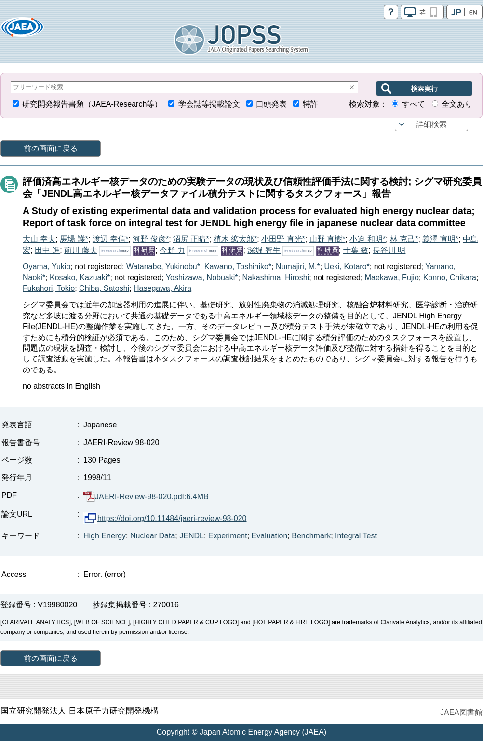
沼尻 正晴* (191, 239)
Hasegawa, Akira (162, 288)
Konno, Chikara (449, 278)
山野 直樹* (327, 239)
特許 (310, 104)
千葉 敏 (355, 250)
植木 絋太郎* (235, 239)
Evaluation (270, 536)
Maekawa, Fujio (392, 278)
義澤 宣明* (440, 239)
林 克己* (404, 239)
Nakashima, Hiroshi (275, 278)
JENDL (191, 536)
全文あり (457, 104)
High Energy (104, 536)
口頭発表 (271, 104)
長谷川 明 (389, 250)
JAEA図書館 (461, 712)
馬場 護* (74, 239)
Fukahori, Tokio (49, 288)
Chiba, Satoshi (104, 288)
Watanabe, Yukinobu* (163, 266)
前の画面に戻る (51, 148)
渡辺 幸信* (111, 239)
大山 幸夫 (39, 239)
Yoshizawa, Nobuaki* (202, 278)
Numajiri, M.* (298, 266)
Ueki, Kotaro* (347, 266)
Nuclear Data (152, 536)
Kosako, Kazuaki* (80, 278)
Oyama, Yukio (46, 266)
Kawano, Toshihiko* (237, 266)
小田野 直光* (283, 239)
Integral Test (356, 536)
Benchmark (311, 536)
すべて (413, 104)
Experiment (227, 536)
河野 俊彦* (151, 239)
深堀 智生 (263, 250)
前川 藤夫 (80, 250)
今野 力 (172, 250)
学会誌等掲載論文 (209, 104)
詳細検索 (431, 124)
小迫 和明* (367, 239)
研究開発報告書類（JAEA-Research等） (92, 104)
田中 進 (47, 250)
